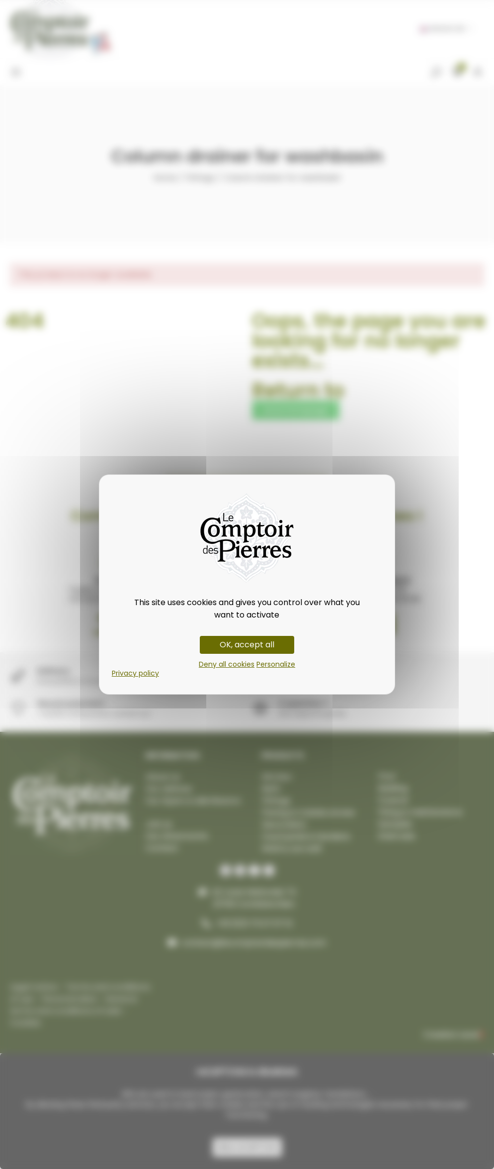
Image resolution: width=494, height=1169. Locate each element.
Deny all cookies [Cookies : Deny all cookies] (226, 664)
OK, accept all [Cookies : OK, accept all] (247, 644)
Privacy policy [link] (135, 673)
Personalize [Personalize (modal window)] (275, 664)
